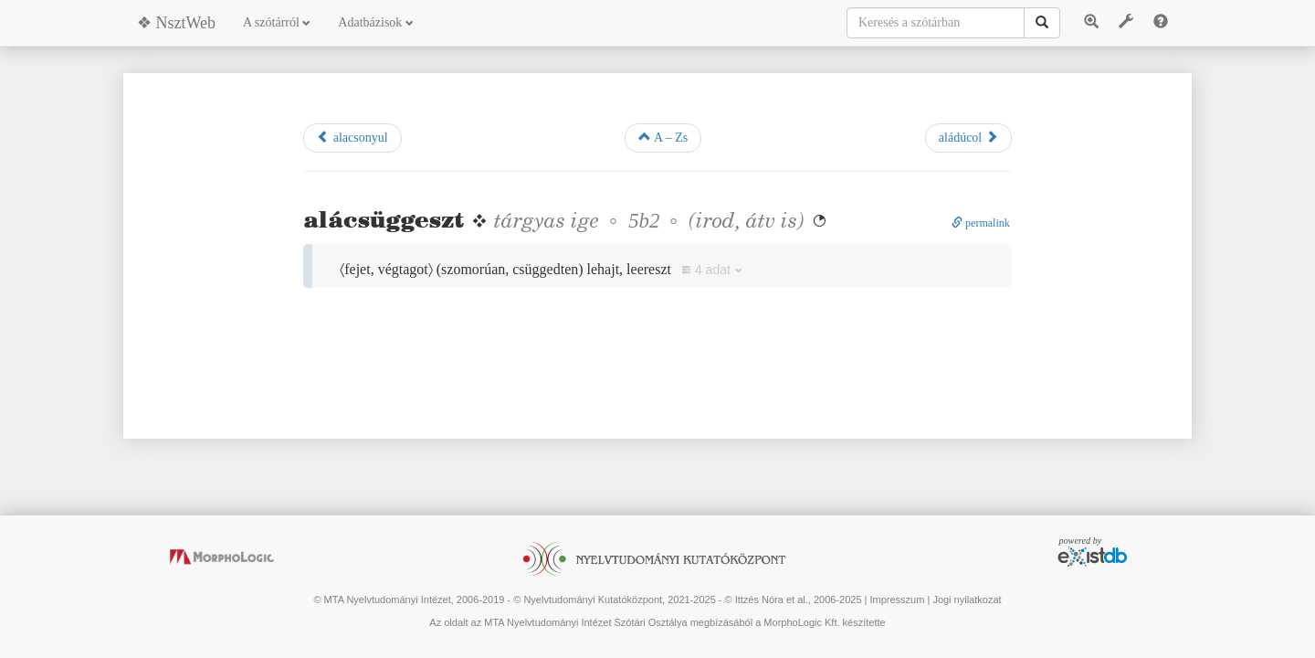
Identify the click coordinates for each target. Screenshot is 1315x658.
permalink (981, 223)
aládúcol (968, 137)
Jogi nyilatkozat (966, 599)
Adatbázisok (375, 22)
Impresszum (896, 599)
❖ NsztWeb (176, 23)
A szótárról (276, 22)
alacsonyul (352, 137)
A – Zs (663, 137)
